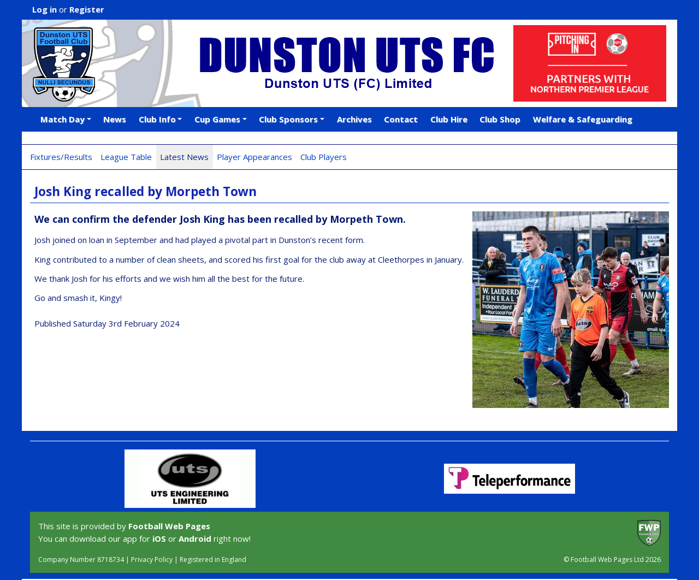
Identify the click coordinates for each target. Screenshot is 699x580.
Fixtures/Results (61, 156)
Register (86, 9)
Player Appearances (254, 156)
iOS (159, 538)
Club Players (323, 156)
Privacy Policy (152, 559)
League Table (126, 156)
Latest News (184, 156)
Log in (44, 9)
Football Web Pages (169, 525)
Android (195, 538)
